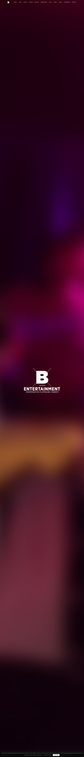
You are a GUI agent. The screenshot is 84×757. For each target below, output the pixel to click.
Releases (37, 2)
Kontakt (74, 2)
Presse (60, 2)
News (20, 2)
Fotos (50, 2)
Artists (25, 2)
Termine (31, 2)
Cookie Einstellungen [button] (47, 755)
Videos (55, 2)
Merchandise (44, 2)
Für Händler (67, 2)
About (15, 2)
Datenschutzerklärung (37, 755)
